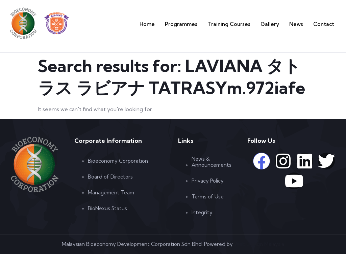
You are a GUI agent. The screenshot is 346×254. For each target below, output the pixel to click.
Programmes (204, 24)
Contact (325, 24)
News (301, 24)
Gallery (278, 24)
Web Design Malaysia (259, 244)
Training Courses (244, 24)
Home (174, 24)
